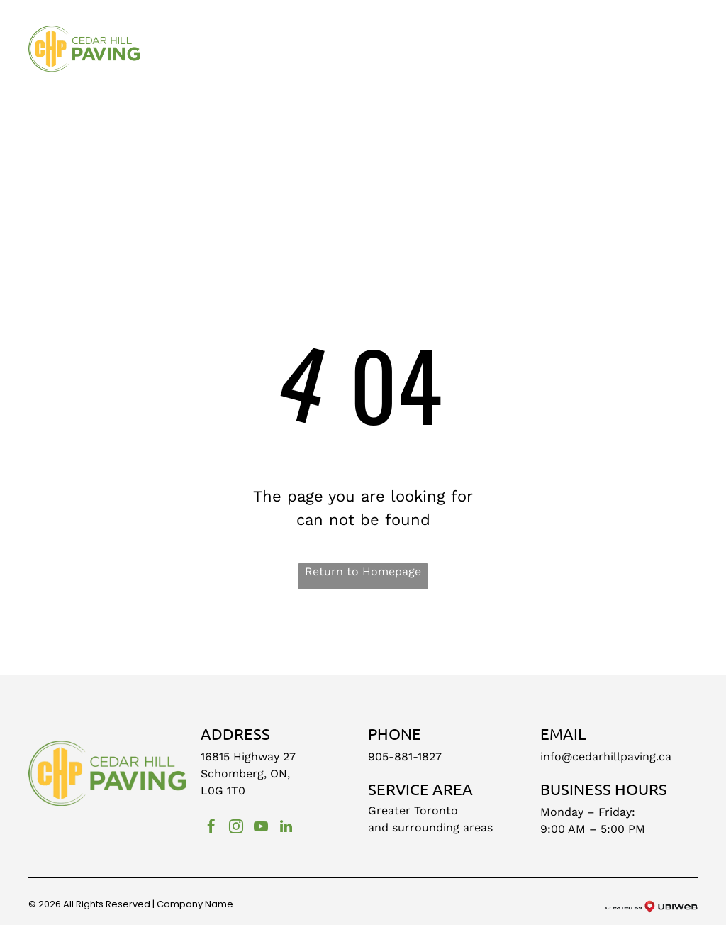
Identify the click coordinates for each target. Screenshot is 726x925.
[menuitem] (188, 53)
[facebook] (211, 828)
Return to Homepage (363, 571)
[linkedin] (285, 828)
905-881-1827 (405, 756)
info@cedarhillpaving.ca (605, 756)
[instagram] (236, 828)
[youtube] (261, 828)
